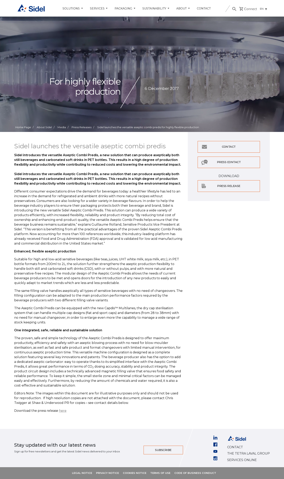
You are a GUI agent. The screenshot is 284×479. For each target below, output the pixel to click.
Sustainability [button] (154, 8)
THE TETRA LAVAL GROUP (248, 453)
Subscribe (163, 450)
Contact (204, 8)
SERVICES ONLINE (242, 460)
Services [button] (97, 8)
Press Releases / (83, 127)
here (62, 411)
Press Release (228, 186)
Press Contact (229, 162)
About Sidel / (45, 127)
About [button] (181, 8)
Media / (63, 127)
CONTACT (235, 447)
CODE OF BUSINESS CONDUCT (195, 472)
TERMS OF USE (160, 472)
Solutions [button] (71, 8)
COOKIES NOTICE (134, 472)
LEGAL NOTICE (82, 472)
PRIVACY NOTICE (107, 472)
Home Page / (24, 127)
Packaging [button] (124, 8)
